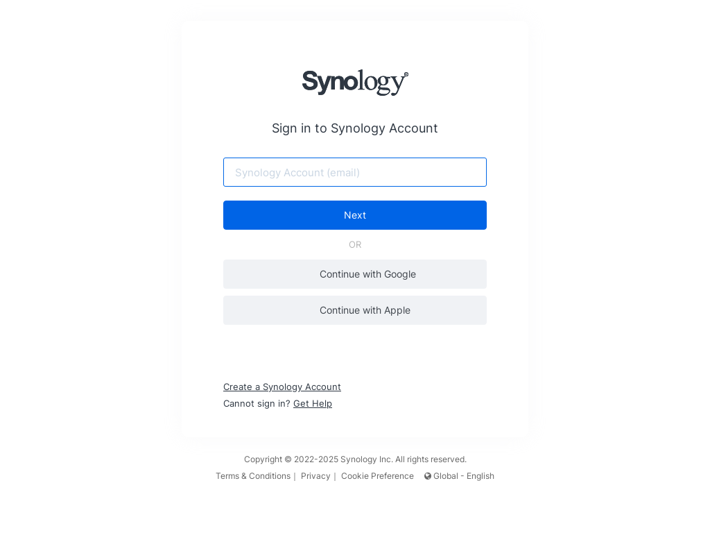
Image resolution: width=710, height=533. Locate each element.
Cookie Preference (377, 476)
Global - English (459, 476)
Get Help (312, 403)
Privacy (316, 476)
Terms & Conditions (253, 476)
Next (355, 215)
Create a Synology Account (282, 386)
